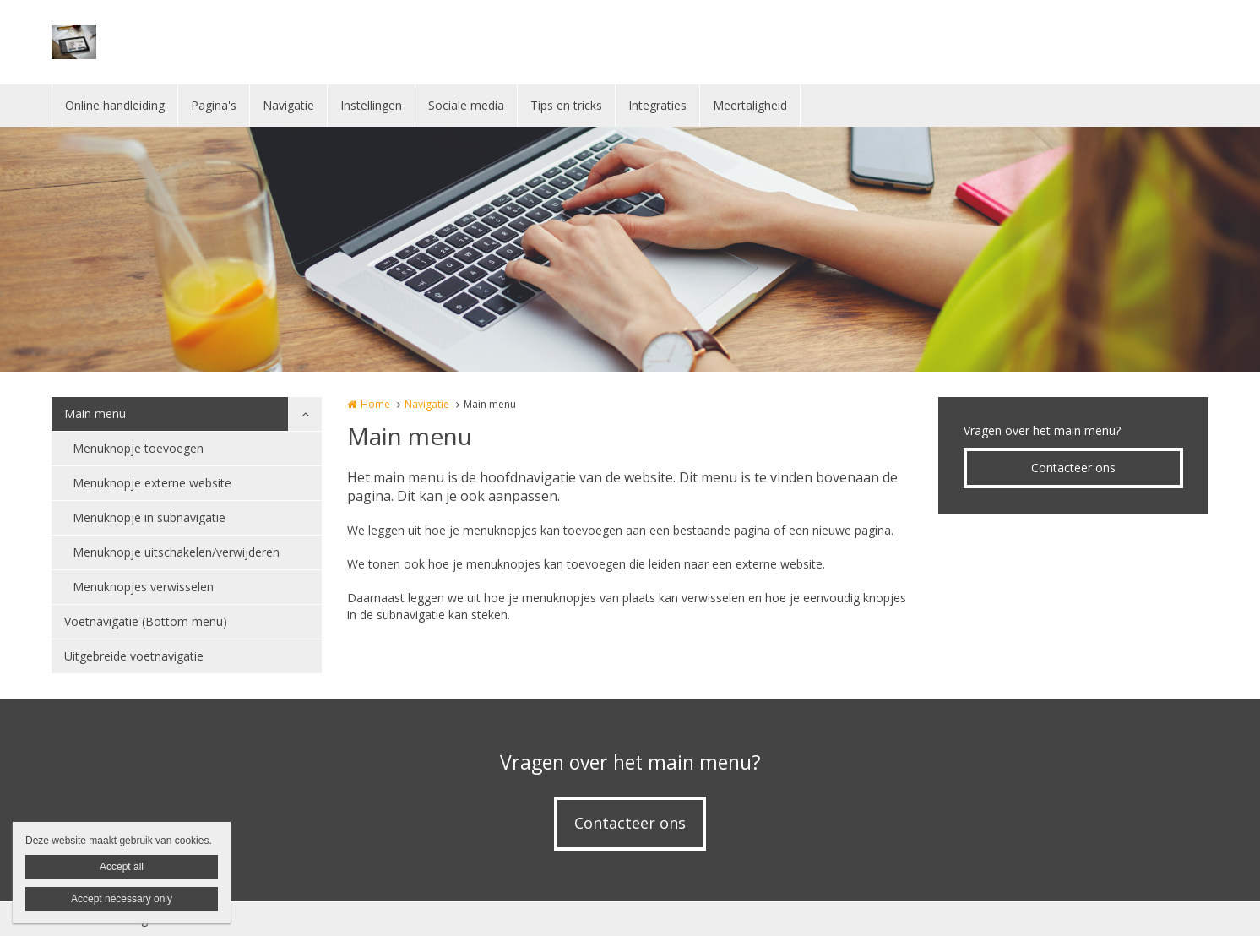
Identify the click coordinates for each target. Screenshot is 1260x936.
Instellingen (371, 105)
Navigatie (288, 105)
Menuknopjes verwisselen (143, 587)
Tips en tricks (566, 105)
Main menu (95, 413)
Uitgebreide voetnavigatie (134, 656)
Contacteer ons (1073, 468)
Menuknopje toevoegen (138, 448)
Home (375, 404)
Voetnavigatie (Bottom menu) (145, 621)
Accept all (122, 867)
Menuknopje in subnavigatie (149, 517)
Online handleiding (115, 105)
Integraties (657, 105)
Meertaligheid (750, 105)
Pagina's (213, 105)
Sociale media (466, 105)
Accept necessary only (121, 899)
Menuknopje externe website (152, 483)
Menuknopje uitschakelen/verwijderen (176, 552)
